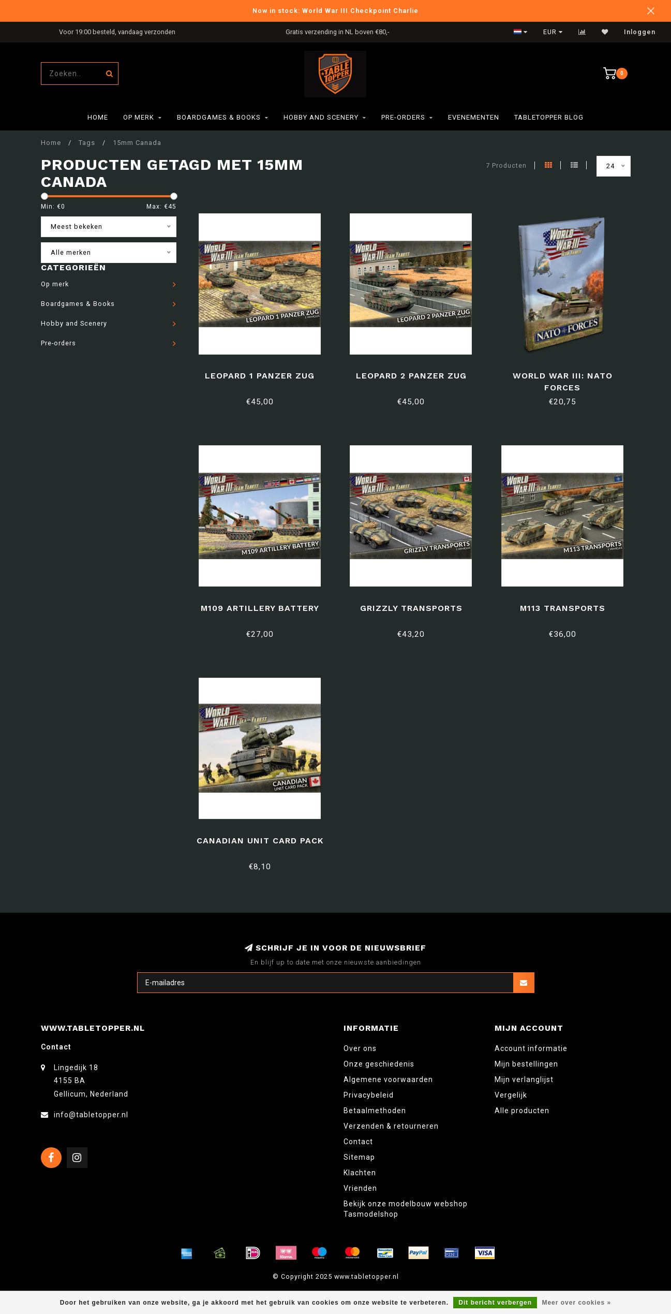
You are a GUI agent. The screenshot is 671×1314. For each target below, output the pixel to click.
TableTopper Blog (549, 117)
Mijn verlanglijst (524, 1079)
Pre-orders (403, 117)
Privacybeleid (369, 1095)
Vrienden (360, 1188)
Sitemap (359, 1157)
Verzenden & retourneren (391, 1126)
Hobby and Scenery (321, 117)
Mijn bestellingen (526, 1064)
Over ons (360, 1048)
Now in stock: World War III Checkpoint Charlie (335, 10)
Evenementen (473, 117)
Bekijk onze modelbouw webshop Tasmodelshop (406, 1209)
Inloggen (639, 32)
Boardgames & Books (219, 117)
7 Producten (506, 165)
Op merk (138, 117)
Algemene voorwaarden (388, 1079)
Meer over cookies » (576, 1302)
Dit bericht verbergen (495, 1302)
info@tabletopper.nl (91, 1115)
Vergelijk (511, 1095)
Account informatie (531, 1048)
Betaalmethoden (375, 1110)
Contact (358, 1141)
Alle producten (522, 1110)
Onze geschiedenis (379, 1064)
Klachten (360, 1173)
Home (97, 117)
